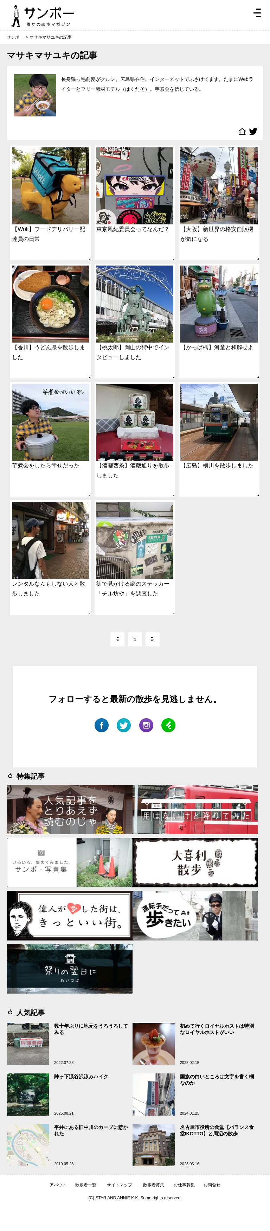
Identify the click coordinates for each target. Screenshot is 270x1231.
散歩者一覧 (85, 1184)
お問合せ (212, 1184)
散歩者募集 (153, 1184)
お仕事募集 (184, 1184)
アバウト (58, 1184)
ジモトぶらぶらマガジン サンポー (42, 16)
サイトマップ (119, 1184)
